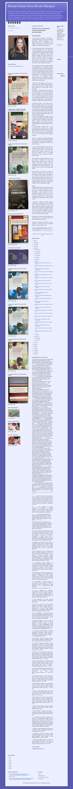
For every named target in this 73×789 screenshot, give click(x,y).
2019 (35, 244)
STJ (10, 758)
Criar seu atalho (10, 30)
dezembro (37, 249)
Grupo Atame (41, 778)
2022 (35, 240)
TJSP (10, 760)
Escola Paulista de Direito (43, 777)
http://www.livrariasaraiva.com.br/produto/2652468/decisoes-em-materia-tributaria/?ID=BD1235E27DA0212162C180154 (21, 779)
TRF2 (10, 763)
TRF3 (10, 765)
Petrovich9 (39, 782)
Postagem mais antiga (48, 233)
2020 (35, 242)
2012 (35, 350)
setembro (36, 255)
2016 (35, 342)
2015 (35, 344)
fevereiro (36, 338)
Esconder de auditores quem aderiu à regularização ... (41, 293)
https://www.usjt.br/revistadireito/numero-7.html (41, 588)
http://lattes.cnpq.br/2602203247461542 (15, 66)
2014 (35, 346)
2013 (35, 348)
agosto (36, 257)
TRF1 (10, 762)
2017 (35, 248)
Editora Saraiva (42, 775)
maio (36, 261)
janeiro (36, 340)
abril (36, 334)
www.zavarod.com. (38, 519)
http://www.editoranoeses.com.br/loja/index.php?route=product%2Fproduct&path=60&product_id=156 (19, 774)
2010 (35, 353)
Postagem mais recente (36, 233)
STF (10, 757)
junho (36, 259)
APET (40, 773)
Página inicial (42, 234)
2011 (35, 352)
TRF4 (10, 766)
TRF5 (10, 768)
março (36, 336)
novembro (37, 251)
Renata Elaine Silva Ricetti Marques (31, 6)
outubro (36, 253)
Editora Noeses (12, 776)
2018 (35, 246)
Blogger (48, 782)
